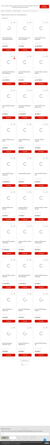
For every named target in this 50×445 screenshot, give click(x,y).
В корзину (8, 49)
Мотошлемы (8, 10)
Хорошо (46, 443)
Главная (2, 10)
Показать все (25, 360)
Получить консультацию (44, 6)
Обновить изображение (5, 439)
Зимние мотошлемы (17, 10)
